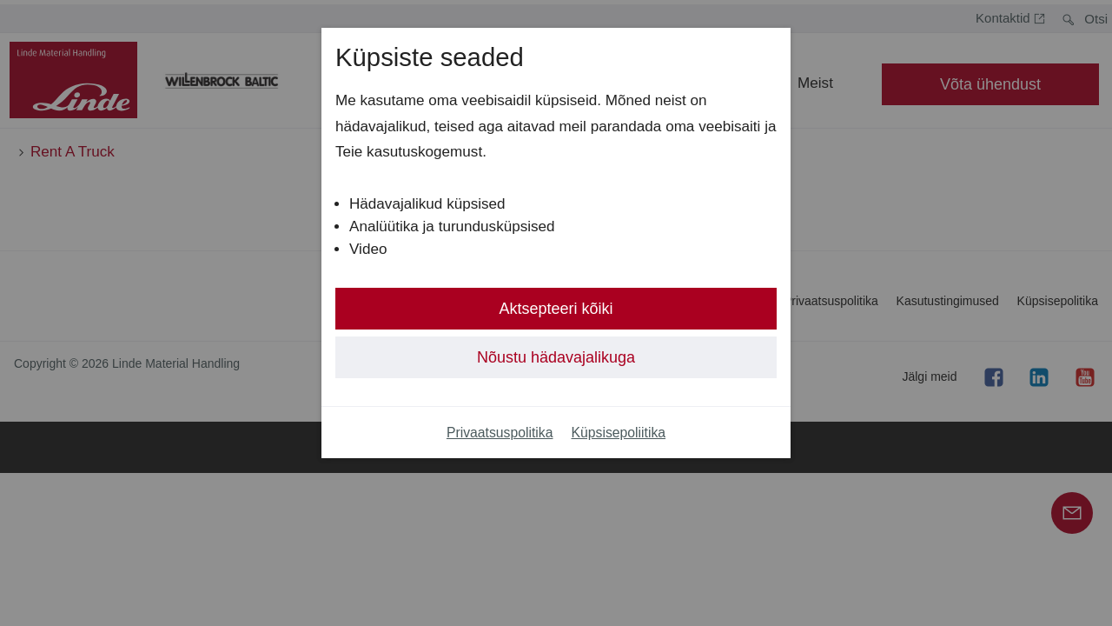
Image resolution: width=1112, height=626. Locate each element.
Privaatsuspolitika (500, 432)
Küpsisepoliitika (619, 432)
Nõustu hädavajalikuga (556, 357)
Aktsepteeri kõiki (555, 308)
